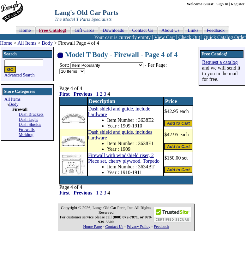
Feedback (161, 226)
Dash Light (28, 119)
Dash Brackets (31, 114)
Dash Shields (30, 124)
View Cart (164, 37)
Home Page (92, 226)
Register (237, 4)
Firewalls (27, 129)
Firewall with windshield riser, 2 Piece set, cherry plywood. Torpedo (123, 158)
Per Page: (157, 65)
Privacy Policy (138, 226)
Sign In (222, 4)
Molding (26, 134)
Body (47, 43)
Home (6, 43)
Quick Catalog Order (225, 37)
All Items (26, 43)
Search (10, 54)
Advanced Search (19, 75)
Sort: (64, 65)
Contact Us (114, 226)
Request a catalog (220, 62)
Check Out (189, 37)
